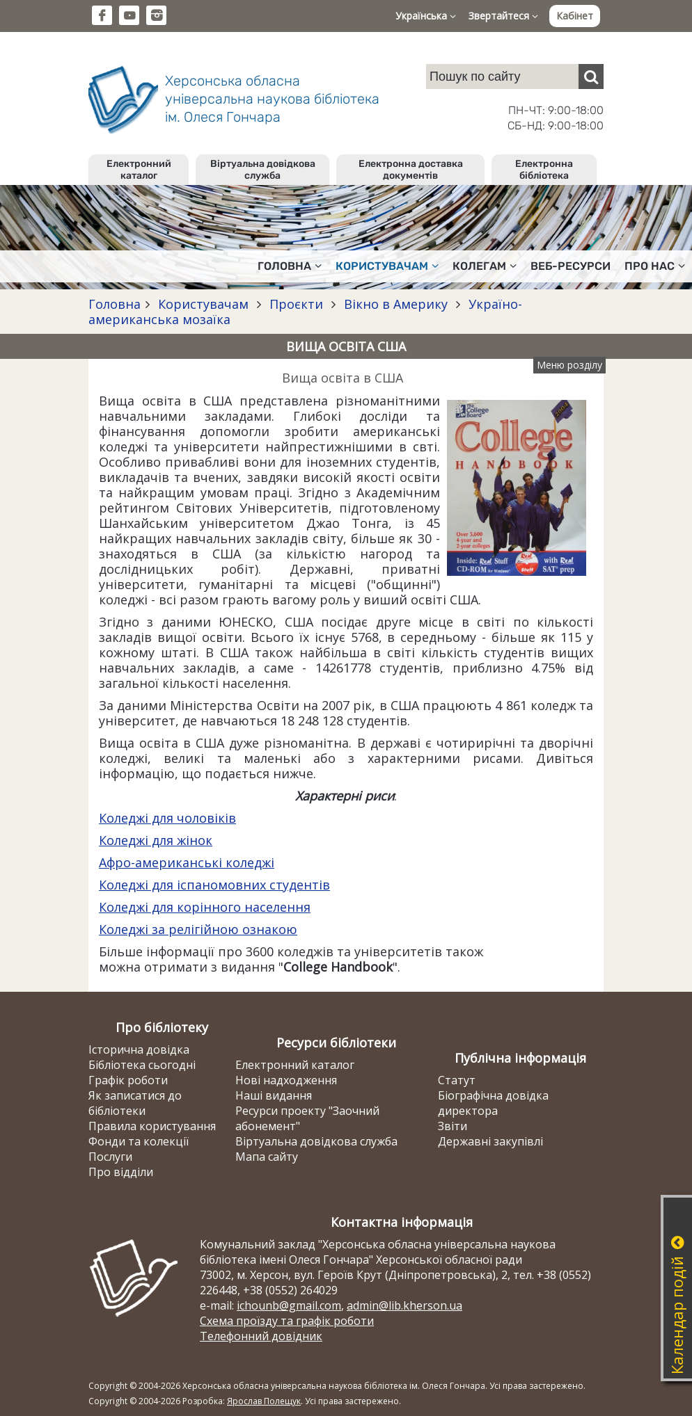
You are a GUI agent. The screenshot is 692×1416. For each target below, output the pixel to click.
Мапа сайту (266, 1156)
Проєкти (296, 304)
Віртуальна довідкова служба (262, 170)
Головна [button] (290, 266)
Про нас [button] (654, 266)
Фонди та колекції (138, 1141)
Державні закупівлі (490, 1141)
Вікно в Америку (395, 304)
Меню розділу (569, 364)
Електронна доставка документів (411, 170)
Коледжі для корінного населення (204, 907)
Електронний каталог (139, 170)
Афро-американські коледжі (186, 862)
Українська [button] (425, 15)
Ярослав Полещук (264, 1401)
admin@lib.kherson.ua (404, 1305)
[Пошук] (591, 76)
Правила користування (152, 1126)
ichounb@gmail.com (289, 1305)
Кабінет (574, 15)
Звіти (452, 1126)
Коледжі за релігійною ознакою (198, 929)
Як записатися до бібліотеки (135, 1103)
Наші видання (273, 1095)
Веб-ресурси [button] (570, 266)
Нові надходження (286, 1080)
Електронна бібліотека (544, 170)
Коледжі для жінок (155, 840)
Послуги (110, 1156)
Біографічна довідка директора (493, 1103)
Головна (114, 304)
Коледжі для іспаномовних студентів (214, 884)
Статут (456, 1080)
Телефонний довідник (261, 1336)
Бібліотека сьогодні (142, 1064)
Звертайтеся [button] (503, 15)
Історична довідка (138, 1049)
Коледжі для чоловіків (167, 818)
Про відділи (120, 1172)
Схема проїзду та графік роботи (287, 1320)
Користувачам (203, 304)
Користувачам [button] (387, 266)
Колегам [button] (485, 266)
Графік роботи (128, 1080)
